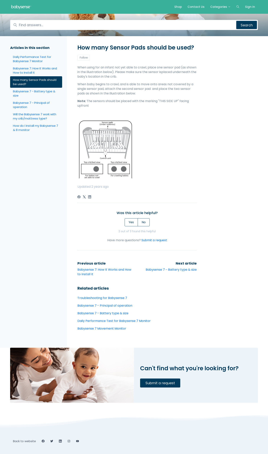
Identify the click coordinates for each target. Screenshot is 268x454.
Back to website (24, 441)
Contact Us (196, 7)
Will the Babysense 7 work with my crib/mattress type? (34, 116)
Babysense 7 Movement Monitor (101, 328)
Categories (220, 7)
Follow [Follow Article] (84, 57)
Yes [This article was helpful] (131, 222)
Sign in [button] (250, 7)
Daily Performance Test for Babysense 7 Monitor (114, 321)
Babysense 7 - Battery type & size (171, 269)
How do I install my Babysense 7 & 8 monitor (35, 128)
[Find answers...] (134, 25)
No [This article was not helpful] (144, 222)
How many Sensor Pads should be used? (34, 82)
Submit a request (154, 240)
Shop (178, 7)
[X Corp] (84, 197)
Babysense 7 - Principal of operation (104, 305)
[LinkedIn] (89, 197)
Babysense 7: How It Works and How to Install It (35, 70)
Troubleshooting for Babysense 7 (102, 298)
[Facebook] (78, 197)
